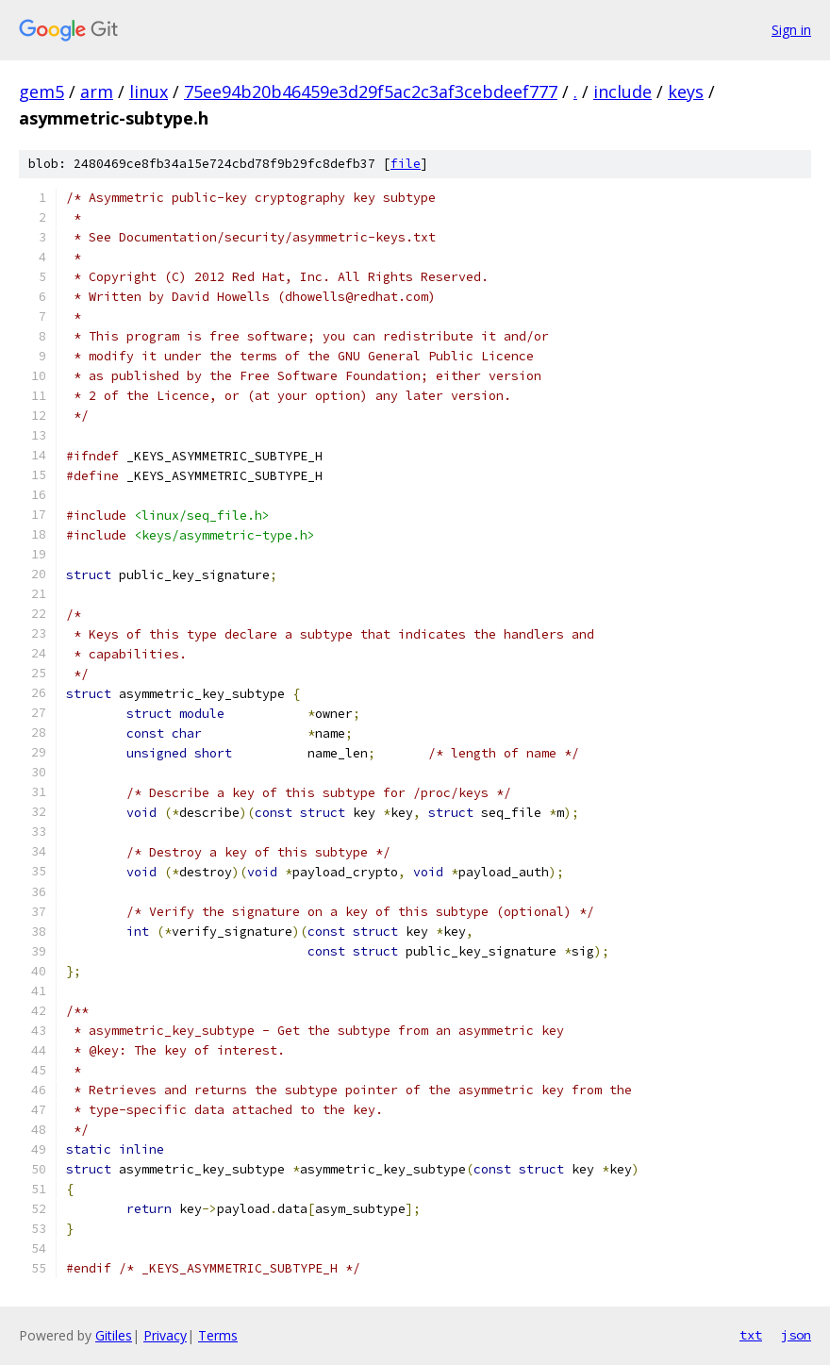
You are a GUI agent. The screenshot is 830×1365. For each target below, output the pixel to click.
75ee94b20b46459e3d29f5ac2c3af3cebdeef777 (370, 91)
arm (96, 91)
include (622, 91)
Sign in (791, 30)
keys (686, 91)
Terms (218, 1335)
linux (148, 91)
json (796, 1334)
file (405, 164)
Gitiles (113, 1335)
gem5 (41, 91)
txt (750, 1334)
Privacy (165, 1335)
